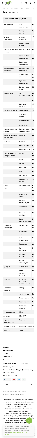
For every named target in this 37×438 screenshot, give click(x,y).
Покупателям (8, 350)
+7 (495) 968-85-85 (9, 364)
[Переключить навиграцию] (2, 3)
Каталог (6, 347)
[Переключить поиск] (26, 3)
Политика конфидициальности (13, 394)
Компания (6, 356)
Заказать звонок (24, 364)
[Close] (31, 427)
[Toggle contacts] (22, 3)
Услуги (5, 353)
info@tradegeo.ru (9, 367)
